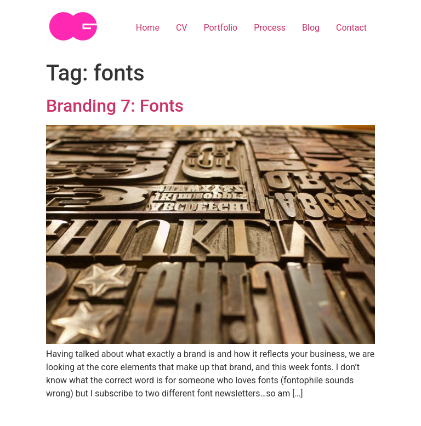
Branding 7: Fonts (115, 105)
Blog (311, 27)
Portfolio (220, 27)
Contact (351, 27)
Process (270, 27)
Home (148, 27)
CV (181, 27)
